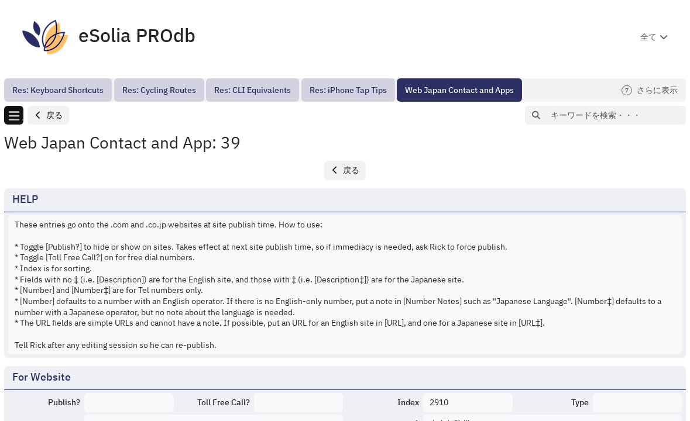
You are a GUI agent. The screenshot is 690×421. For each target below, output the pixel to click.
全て (648, 37)
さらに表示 (650, 90)
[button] (48, 115)
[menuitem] (58, 90)
